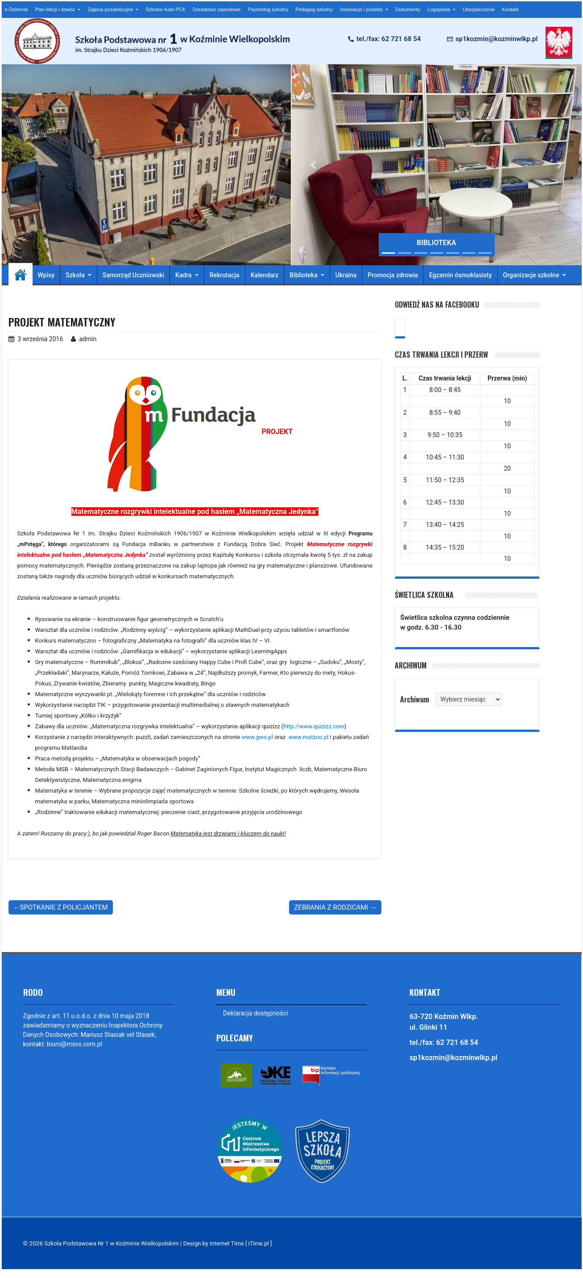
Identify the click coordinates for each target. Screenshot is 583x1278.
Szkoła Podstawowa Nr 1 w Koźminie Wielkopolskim (114, 1243)
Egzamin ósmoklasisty (460, 275)
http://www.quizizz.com (313, 726)
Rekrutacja (225, 275)
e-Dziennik (16, 9)
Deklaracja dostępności (255, 1013)
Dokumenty (407, 9)
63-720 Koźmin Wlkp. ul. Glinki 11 (443, 1022)
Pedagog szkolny (314, 9)
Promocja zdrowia (393, 275)
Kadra (184, 275)
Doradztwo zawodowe (217, 9)
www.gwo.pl (257, 736)
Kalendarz (265, 275)
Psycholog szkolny (268, 9)
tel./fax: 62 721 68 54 (388, 39)
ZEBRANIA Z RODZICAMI (331, 907)
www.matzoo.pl (309, 736)
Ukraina (346, 275)
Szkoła (76, 275)
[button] (313, 164)
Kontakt (510, 9)
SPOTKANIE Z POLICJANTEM (64, 907)
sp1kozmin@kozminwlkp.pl (496, 39)
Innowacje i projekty (362, 9)
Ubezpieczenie (479, 9)
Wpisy (46, 275)
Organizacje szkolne (532, 275)
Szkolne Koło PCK (165, 9)
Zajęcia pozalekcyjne (110, 9)
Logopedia (439, 9)
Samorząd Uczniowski (133, 275)
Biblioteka (304, 275)
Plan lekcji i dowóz (55, 9)
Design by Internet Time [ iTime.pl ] (236, 1243)
